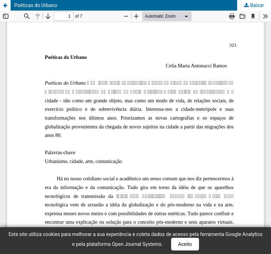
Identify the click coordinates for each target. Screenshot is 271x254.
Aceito (185, 244)
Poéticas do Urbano (35, 5)
